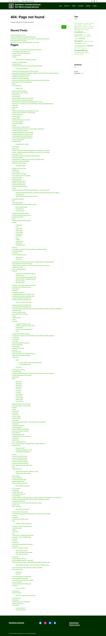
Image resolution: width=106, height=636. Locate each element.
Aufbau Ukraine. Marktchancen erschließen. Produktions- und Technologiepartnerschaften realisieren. (35, 73)
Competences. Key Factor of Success (21, 127)
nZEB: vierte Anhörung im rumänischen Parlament (23, 353)
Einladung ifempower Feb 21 (18, 182)
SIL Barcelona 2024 (16, 468)
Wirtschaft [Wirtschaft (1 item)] (81, 54)
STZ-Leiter (14, 515)
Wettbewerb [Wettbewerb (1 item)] (87, 52)
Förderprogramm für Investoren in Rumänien (26, 59)
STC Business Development (18, 493)
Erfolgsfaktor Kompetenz (18, 199)
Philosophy (18, 573)
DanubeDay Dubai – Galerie (22, 144)
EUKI (13, 200)
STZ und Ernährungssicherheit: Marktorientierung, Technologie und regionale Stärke (31, 513)
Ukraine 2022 (15, 556)
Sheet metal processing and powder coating (22, 465)
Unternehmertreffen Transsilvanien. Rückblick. (22, 580)
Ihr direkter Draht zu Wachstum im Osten (21, 287)
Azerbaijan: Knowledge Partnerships (20, 78)
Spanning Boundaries (17, 477)
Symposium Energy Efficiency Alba (20, 519)
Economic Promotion (17, 177)
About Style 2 (19, 381)
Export (13, 218)
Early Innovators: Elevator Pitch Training (21, 175)
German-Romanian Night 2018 (19, 254)
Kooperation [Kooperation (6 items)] (78, 35)
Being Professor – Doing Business (20, 92)
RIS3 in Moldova (16, 432)
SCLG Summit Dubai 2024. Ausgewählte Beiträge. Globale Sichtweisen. (28, 443)
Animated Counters (16, 64)
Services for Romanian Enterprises (20, 461)
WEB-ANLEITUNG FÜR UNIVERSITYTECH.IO (27, 196)
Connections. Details (20, 165)
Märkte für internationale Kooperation (20, 342)
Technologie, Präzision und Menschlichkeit (22, 526)
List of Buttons (15, 337)
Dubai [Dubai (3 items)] (75, 26)
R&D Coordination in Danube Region (20, 429)
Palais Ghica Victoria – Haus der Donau (21, 403)
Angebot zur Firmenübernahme (19, 62)
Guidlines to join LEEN (17, 267)
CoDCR (14, 125)
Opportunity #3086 (16, 371)
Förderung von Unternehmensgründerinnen (26, 273)
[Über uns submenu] (70, 5)
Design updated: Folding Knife (23, 485)
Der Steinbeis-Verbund (17, 157)
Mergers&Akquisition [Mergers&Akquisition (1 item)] (82, 36)
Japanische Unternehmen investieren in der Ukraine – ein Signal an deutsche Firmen (30, 38)
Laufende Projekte (16, 317)
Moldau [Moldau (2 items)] (76, 38)
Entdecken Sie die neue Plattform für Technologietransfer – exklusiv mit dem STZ (30, 190)
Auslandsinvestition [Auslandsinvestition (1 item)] (81, 23)
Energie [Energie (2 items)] (80, 26)
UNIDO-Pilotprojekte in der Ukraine (19, 40)
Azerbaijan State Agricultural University (21, 74)
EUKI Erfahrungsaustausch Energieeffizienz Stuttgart (24, 204)
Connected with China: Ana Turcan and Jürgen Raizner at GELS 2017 (28, 128)
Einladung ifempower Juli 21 (18, 184)
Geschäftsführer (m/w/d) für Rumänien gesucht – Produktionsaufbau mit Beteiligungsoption (33, 261)
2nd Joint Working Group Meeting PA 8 (21, 51)
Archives (76, 71)
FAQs (17, 226)
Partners (14, 409)
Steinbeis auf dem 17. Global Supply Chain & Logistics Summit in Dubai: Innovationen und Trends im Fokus (37, 497)
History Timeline (19, 232)
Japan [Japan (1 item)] (85, 32)
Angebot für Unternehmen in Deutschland (25, 325)
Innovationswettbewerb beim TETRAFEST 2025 (23, 294)
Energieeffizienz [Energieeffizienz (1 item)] (91, 26)
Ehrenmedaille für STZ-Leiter (22, 509)
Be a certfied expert (16, 85)
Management (19, 572)
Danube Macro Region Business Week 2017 (22, 136)
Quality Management (17, 427)
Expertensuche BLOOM (17, 216)
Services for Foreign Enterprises (19, 458)
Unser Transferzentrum (17, 569)
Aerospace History (16, 55)
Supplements (15, 517)
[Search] (63, 27)
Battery (14, 83)
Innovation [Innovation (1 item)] (82, 29)
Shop (13, 466)
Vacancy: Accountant (17, 582)
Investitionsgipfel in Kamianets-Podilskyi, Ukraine (23, 296)
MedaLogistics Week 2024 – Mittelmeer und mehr (27, 471)
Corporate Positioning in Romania (20, 130)
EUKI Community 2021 (17, 202)
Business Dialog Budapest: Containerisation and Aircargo (25, 110)
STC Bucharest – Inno (17, 492)
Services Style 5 (19, 401)
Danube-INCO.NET (20, 448)
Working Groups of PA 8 (17, 603)
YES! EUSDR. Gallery (21, 609)
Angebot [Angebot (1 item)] (75, 23)
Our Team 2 (18, 390)
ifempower (14, 270)
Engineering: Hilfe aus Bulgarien (19, 186)
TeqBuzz (14, 529)
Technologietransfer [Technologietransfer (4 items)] (80, 46)
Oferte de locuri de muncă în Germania (21, 355)
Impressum (14, 290)
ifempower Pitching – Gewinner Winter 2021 (26, 279)
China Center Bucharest (17, 121)
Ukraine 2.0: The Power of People (20, 547)
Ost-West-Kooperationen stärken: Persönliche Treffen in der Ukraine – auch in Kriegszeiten (33, 373)
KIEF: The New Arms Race (22, 554)
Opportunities (15, 357)
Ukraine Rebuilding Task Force (19, 558)
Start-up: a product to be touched (19, 483)
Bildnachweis (15, 105)
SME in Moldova (16, 475)
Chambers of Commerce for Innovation (21, 119)
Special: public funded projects (19, 479)
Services (14, 454)
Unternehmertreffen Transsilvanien (20, 578)
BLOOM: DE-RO (19, 208)
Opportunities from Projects (18, 369)
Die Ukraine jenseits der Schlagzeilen (20, 161)
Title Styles (14, 538)
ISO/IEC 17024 (19, 88)
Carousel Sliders (16, 118)
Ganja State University (17, 251)
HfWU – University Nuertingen (19, 269)
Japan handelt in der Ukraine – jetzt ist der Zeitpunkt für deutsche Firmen (32, 564)
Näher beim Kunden (17, 351)
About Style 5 (19, 386)
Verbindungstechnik (16, 592)
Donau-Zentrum (16, 172)
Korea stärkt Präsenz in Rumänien (20, 314)
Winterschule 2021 (20, 282)
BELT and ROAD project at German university (22, 98)
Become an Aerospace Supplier (19, 91)
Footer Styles (19, 228)
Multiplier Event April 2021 (18, 348)
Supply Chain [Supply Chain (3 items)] (77, 43)
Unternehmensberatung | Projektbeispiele (21, 576)
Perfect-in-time (15, 411)
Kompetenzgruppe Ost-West (18, 312)
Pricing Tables (15, 420)
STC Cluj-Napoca (16, 495)
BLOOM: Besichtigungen (21, 207)
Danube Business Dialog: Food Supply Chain (22, 132)
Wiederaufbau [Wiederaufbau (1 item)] (76, 54)
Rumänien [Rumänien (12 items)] (78, 41)
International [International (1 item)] (87, 29)
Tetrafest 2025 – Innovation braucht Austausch (23, 535)
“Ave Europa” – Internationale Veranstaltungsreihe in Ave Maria (26, 49)
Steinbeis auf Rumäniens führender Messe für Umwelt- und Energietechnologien (30, 499)
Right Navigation (19, 241)
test (13, 533)
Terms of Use (15, 531)
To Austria (14, 540)
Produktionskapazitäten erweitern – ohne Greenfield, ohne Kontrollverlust (29, 422)
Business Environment (17, 114)
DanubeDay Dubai (16, 141)
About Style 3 (19, 383)
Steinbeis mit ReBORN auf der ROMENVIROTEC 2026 (23, 36)
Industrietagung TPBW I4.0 (18, 292)
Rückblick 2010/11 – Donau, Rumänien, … (22, 436)
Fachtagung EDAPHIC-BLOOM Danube (21, 220)
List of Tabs (15, 341)
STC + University (16, 488)
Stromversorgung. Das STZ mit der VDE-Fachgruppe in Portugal (27, 502)
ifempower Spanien (20, 280)
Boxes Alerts (15, 107)
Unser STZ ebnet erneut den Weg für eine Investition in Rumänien (27, 567)
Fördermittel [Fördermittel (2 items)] (77, 29)
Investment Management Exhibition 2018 (21, 297)
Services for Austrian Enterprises (19, 456)
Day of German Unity (17, 154)
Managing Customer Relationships (24, 523)
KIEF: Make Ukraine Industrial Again (24, 552)
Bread (13, 109)
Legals (13, 319)
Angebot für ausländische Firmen (23, 324)
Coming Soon (19, 225)
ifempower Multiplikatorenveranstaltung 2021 (26, 277)
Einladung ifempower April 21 (19, 181)
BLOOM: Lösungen (20, 210)
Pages (13, 378)
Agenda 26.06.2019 (20, 608)
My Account (15, 350)
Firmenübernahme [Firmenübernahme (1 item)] (90, 28)
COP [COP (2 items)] (90, 24)
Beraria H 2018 (19, 257)
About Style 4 (19, 385)
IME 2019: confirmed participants (23, 302)
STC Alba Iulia (15, 490)
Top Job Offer (15, 542)
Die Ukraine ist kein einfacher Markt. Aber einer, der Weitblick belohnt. (28, 159)
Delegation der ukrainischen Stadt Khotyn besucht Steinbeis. (26, 155)
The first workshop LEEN (25, 364)
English (14, 188)
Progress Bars (15, 423)
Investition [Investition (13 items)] (78, 32)
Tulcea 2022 (15, 546)
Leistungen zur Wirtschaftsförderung (24, 329)
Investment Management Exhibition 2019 (21, 299)
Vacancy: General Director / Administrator (21, 583)
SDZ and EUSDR (16, 445)
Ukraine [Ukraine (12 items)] (90, 46)
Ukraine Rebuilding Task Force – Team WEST (22, 560)
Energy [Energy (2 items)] (76, 28)
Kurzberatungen (19, 327)
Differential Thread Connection (19, 163)
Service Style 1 (19, 394)
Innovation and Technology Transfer (24, 449)
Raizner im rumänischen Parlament (20, 431)
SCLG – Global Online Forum (19, 441)
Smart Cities (18, 367)
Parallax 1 (14, 407)
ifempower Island (20, 275)
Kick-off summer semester (22, 68)
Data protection (15, 146)
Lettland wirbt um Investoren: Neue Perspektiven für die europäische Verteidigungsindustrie (33, 335)
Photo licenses (15, 414)
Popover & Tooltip (16, 416)
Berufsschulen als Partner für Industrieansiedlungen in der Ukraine (27, 101)
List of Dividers (15, 339)
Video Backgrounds (20, 244)
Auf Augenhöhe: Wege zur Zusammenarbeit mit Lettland (25, 71)
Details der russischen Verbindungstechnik (25, 595)
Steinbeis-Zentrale (16, 623)
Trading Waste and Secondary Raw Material (22, 544)
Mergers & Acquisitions (17, 344)
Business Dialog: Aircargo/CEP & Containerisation (23, 112)
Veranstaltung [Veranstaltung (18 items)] (80, 50)
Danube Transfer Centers (18, 139)
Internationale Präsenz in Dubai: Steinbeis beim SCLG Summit (25, 42)
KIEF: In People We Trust (22, 550)
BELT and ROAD (16, 94)
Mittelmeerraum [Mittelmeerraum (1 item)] (89, 36)
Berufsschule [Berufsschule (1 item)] (92, 23)
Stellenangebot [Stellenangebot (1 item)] (90, 41)
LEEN (17, 359)
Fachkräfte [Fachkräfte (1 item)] (84, 28)
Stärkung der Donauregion (18, 481)
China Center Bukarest (17, 123)
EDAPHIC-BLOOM (16, 179)
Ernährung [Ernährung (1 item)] (80, 28)
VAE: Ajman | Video (20, 588)
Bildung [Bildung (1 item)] (75, 24)
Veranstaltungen (16, 591)
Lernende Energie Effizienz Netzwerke (21, 333)
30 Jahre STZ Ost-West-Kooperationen (21, 53)
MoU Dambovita (16, 346)
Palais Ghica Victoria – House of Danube (21, 405)
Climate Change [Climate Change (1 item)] (85, 24)
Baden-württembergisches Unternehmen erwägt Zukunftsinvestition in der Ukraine (31, 80)
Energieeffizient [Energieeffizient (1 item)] (85, 26)
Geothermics (15, 252)
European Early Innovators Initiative (20, 213)
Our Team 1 (18, 388)
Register (18, 239)
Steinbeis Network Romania (18, 501)
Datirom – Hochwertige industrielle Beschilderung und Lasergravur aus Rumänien (31, 150)
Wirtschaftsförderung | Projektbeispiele (21, 601)
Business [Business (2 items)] (80, 24)
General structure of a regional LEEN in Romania (30, 362)
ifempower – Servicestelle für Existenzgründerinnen (24, 285)
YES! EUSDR (15, 605)
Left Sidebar (18, 235)
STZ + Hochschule (16, 506)
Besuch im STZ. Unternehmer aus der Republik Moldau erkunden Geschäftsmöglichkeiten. (33, 103)
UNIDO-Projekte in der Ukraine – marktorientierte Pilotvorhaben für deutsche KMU (31, 562)
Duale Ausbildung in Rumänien (19, 173)
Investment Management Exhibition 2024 (21, 306)
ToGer (17, 331)
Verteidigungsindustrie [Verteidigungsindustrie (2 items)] (79, 52)
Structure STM (15, 504)
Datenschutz (15, 148)
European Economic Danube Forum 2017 (21, 215)
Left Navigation (19, 234)
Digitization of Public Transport (19, 168)
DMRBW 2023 (15, 170)
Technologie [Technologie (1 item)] (84, 43)
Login (17, 237)
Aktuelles (14, 56)
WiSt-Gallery (19, 259)
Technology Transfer (17, 528)
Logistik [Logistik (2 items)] (76, 36)
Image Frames (15, 288)
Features (14, 222)
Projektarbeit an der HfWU (18, 425)
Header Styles (19, 230)
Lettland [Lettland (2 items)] (88, 35)
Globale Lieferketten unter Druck (18, 35)
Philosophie (15, 413)
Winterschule (15, 599)
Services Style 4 (19, 399)
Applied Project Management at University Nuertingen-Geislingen (27, 65)
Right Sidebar (19, 243)
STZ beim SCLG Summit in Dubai (20, 511)
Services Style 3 (19, 397)
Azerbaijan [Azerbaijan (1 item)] (87, 23)
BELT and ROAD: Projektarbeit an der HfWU (22, 100)
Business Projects (16, 116)
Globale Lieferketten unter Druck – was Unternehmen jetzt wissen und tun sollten (30, 265)
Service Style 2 (19, 395)
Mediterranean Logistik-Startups (23, 473)
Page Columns (15, 377)
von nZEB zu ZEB (16, 598)
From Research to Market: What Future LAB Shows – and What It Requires (29, 249)
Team (13, 520)
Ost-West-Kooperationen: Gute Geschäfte (22, 375)
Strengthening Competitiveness (23, 451)
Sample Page (15, 438)
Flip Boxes (14, 247)
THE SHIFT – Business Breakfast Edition (21, 537)
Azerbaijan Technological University (20, 76)
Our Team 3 (18, 392)
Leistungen (14, 321)
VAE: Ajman (15, 585)
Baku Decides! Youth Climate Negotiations (22, 82)
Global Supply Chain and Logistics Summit (22, 263)
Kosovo (14, 315)
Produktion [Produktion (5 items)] (81, 38)
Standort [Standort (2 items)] (86, 41)
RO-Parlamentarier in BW (18, 434)
